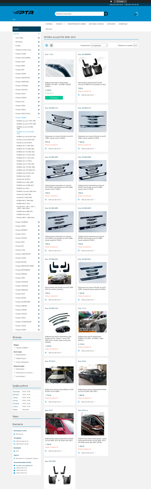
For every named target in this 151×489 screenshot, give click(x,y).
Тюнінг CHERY (21, 74)
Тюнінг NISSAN (21, 274)
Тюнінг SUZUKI (21, 310)
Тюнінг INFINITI (21, 230)
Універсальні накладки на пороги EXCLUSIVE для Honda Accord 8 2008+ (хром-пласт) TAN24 (91, 138)
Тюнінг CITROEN (22, 86)
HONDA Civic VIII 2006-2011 (26, 170)
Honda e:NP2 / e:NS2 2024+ (26, 217)
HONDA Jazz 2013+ (23, 188)
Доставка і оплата (96, 24)
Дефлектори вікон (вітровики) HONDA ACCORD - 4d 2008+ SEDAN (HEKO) (58, 84)
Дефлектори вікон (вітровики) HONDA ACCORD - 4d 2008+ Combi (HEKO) (121, 240)
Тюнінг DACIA (21, 94)
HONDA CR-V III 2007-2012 (26, 152)
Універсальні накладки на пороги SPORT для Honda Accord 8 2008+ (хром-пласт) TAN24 (122, 138)
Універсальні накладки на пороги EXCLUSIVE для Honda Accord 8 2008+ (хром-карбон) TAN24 (59, 189)
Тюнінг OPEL (20, 278)
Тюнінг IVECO (21, 234)
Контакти (111, 24)
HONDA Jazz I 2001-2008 (25, 182)
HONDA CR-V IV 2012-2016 (26, 155)
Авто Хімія (19, 38)
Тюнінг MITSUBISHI (23, 270)
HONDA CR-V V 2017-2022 (25, 158)
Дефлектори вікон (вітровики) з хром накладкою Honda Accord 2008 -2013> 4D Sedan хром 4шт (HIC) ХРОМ (58, 345)
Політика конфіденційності (85, 487)
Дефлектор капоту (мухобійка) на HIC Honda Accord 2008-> (58, 292)
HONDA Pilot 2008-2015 (25, 211)
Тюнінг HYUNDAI (22, 222)
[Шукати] (106, 13)
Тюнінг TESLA (21, 318)
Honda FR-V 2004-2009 (24, 197)
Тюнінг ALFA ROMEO (23, 58)
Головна (49, 24)
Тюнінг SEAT (20, 294)
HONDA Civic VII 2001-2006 (26, 167)
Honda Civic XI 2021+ (24, 179)
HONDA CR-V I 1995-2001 (25, 146)
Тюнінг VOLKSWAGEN (23, 322)
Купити (55, 98)
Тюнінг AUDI (20, 62)
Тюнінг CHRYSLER (22, 82)
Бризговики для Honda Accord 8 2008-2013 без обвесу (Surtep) (121, 188)
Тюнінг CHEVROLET (23, 78)
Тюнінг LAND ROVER (23, 254)
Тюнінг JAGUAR (21, 238)
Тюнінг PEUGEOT (22, 282)
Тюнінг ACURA (21, 54)
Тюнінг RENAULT (22, 290)
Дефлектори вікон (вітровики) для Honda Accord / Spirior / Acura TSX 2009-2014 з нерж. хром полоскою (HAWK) (90, 241)
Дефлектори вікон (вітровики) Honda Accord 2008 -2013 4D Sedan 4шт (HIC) (121, 293)
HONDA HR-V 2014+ (23, 204)
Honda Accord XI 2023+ (24, 143)
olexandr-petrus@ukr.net (24, 465)
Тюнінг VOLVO (21, 326)
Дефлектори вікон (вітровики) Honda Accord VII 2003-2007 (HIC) (89, 292)
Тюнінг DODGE (21, 98)
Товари (59, 24)
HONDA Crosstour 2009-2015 (26, 191)
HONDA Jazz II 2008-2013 (25, 185)
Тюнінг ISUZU (21, 226)
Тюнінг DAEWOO (22, 90)
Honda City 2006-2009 (24, 194)
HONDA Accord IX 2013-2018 (26, 137)
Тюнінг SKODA (21, 298)
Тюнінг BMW (20, 66)
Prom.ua (85, 483)
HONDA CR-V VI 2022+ (24, 161)
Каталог (16, 34)
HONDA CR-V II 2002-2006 (25, 149)
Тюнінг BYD (20, 70)
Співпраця (122, 24)
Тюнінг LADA (20, 250)
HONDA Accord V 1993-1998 (26, 121)
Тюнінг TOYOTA (21, 314)
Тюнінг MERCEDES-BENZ (25, 266)
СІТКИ (18, 46)
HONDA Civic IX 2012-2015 (25, 173)
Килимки (19, 42)
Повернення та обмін (77, 24)
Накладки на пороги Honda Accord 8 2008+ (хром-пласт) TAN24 (123, 83)
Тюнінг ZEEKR (21, 330)
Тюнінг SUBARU (21, 306)
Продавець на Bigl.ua (75, 485)
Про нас (49, 29)
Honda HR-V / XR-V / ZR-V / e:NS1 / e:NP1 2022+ (26, 207)
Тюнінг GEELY (21, 110)
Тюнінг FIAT (20, 102)
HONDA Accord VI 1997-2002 (26, 124)
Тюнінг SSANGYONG (23, 302)
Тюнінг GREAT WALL (23, 114)
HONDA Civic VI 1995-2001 (25, 164)
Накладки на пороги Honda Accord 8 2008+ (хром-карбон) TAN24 (59, 137)
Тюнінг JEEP (20, 242)
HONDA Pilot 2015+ (23, 214)
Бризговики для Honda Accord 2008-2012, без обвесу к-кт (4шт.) (90, 343)
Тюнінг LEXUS (21, 258)
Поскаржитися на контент (68, 487)
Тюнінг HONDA (21, 118)
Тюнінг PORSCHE (22, 286)
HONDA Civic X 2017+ (24, 176)
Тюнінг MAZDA (21, 262)
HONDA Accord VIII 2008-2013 (25, 132)
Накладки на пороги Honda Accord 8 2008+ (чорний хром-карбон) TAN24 (59, 239)
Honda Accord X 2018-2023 (25, 140)
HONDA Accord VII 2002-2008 (25, 128)
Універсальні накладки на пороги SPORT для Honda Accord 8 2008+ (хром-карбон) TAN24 (90, 189)
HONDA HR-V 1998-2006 (25, 200)
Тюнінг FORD (20, 106)
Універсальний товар (23, 50)
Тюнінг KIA (20, 246)
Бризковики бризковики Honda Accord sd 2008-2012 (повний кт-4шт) (91, 83)
